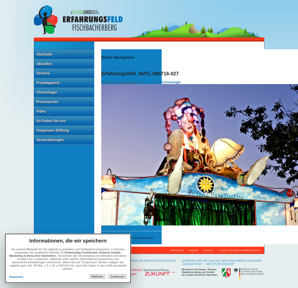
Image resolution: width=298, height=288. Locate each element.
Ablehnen (97, 276)
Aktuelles (44, 64)
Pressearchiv (47, 102)
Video (41, 111)
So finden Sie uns (51, 121)
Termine (43, 73)
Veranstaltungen (50, 140)
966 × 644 (150, 82)
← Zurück (108, 68)
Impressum (177, 250)
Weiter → (124, 68)
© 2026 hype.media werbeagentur (239, 250)
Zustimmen (117, 276)
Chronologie (47, 92)
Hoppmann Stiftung (53, 130)
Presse (193, 250)
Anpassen (16, 276)
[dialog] (68, 258)
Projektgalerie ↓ (50, 83)
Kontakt (208, 250)
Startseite (45, 54)
